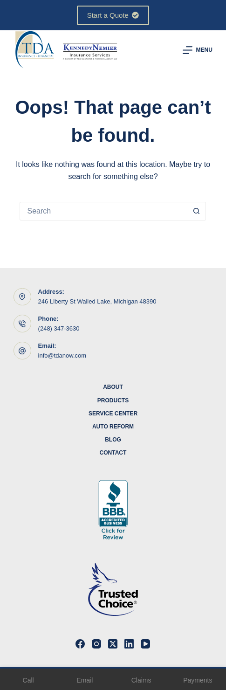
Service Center (113, 413)
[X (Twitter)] (112, 644)
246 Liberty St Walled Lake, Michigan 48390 (97, 301)
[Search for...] (103, 211)
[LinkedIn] (129, 644)
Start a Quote (113, 15)
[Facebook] (80, 644)
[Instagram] (96, 644)
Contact (113, 452)
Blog (113, 439)
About (113, 387)
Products (113, 400)
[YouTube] (145, 644)
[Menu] (197, 50)
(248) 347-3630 (59, 328)
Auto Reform (113, 426)
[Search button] (196, 211)
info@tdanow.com (62, 355)
